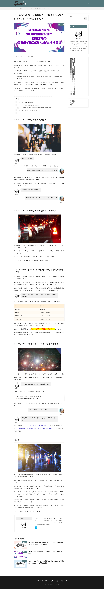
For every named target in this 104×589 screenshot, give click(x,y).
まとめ (18, 113)
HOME (16, 8)
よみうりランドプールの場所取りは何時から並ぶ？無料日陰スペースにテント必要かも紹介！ (46, 562)
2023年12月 (72, 88)
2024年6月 (72, 82)
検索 (71, 16)
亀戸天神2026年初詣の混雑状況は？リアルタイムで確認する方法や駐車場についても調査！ (45, 543)
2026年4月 (72, 59)
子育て (71, 104)
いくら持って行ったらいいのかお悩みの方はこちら (36, 425)
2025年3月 (72, 72)
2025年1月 (72, 74)
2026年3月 (72, 60)
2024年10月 (72, 77)
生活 (71, 105)
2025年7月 (72, 68)
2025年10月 (72, 65)
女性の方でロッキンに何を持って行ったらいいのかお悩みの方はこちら (37, 428)
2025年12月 (72, 63)
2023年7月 (72, 92)
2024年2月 (72, 86)
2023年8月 (72, 91)
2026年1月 (72, 62)
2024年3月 (72, 85)
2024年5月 (72, 83)
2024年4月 (72, 84)
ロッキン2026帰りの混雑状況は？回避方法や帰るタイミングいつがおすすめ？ (40, 8)
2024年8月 (72, 79)
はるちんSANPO (56, 584)
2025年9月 (72, 66)
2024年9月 (72, 78)
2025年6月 (72, 69)
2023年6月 (72, 93)
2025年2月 (72, 73)
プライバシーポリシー (43, 581)
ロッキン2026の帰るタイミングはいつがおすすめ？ (28, 110)
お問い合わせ (54, 581)
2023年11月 (72, 89)
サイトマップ (63, 581)
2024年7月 (72, 81)
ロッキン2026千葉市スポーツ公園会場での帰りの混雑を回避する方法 (34, 108)
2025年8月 (72, 67)
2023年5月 (72, 94)
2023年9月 (72, 90)
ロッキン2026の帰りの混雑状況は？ (25, 102)
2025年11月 (72, 64)
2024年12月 (72, 75)
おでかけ (21, 8)
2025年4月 (72, 71)
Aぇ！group (72, 101)
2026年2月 (72, 61)
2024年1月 (72, 87)
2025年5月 (72, 70)
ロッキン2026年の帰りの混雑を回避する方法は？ (28, 105)
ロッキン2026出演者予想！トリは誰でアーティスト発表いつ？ (45, 552)
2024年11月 (72, 76)
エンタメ (72, 103)
